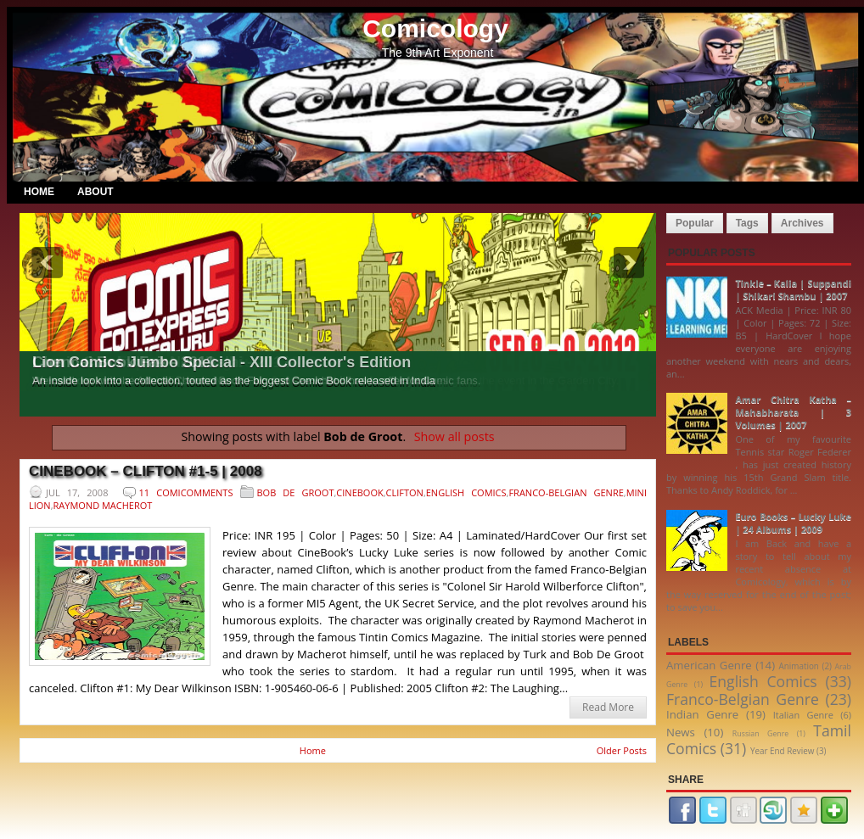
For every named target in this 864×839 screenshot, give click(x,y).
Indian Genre (702, 714)
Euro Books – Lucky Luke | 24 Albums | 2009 (793, 522)
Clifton (405, 492)
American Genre (709, 665)
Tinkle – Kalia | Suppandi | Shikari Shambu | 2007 (793, 289)
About (95, 192)
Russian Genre (760, 734)
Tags (747, 223)
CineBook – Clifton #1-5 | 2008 (145, 471)
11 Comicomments (186, 492)
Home (39, 192)
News (680, 732)
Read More (608, 707)
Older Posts (622, 750)
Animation (798, 666)
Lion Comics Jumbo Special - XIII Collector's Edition (221, 362)
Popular (695, 223)
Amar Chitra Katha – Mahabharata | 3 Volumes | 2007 (793, 412)
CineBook (359, 492)
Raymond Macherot (103, 505)
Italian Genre (803, 714)
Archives (802, 223)
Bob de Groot (295, 492)
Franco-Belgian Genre (565, 492)
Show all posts (454, 436)
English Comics (466, 492)
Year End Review (782, 751)
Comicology (435, 28)
